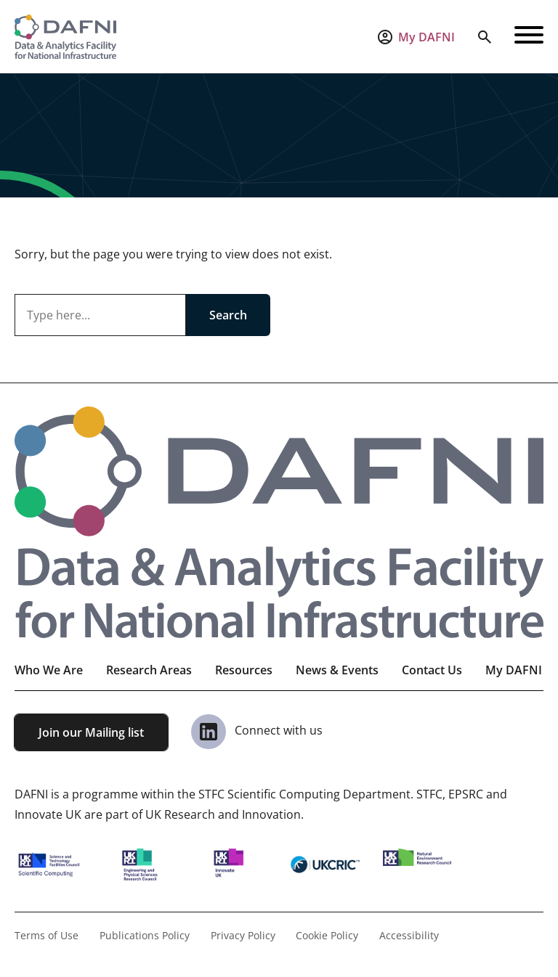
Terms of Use (46, 935)
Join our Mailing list (91, 732)
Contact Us (432, 670)
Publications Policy (145, 935)
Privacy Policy (243, 935)
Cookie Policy (327, 935)
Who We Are (49, 670)
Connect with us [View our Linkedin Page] (257, 730)
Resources (243, 670)
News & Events (337, 670)
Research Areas (149, 670)
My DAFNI (513, 670)
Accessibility (409, 935)
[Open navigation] (528, 37)
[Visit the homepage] (65, 37)
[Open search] (484, 37)
